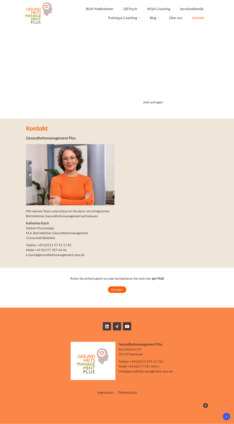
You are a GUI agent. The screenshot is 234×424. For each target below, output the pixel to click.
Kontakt (198, 18)
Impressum (105, 392)
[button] (123, 18)
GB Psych (130, 9)
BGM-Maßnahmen (99, 9)
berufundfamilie (192, 9)
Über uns (175, 18)
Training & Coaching (124, 18)
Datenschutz (127, 392)
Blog (154, 18)
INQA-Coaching (158, 9)
